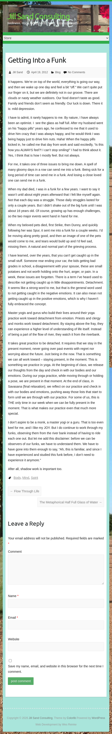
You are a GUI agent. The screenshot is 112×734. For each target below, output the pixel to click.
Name (13, 596)
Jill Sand (18, 72)
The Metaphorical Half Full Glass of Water (70, 502)
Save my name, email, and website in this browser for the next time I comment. (55, 668)
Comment (15, 551)
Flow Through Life (24, 491)
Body (17, 477)
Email (13, 617)
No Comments (76, 72)
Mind (25, 477)
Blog (58, 72)
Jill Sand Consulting (38, 16)
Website (13, 639)
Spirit (34, 477)
